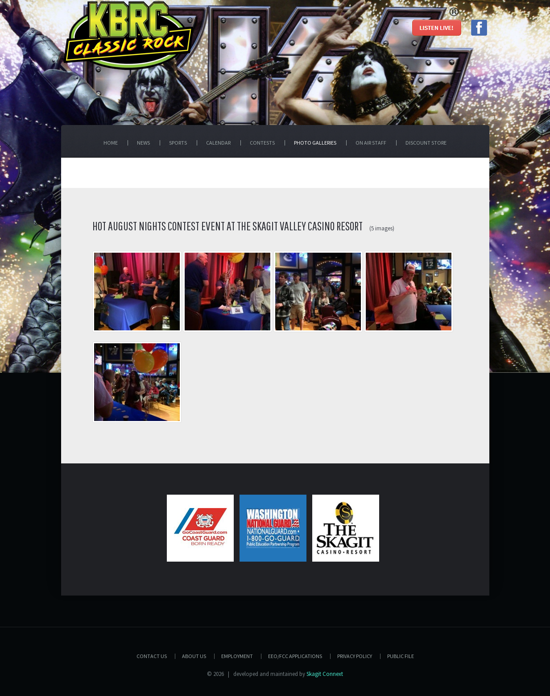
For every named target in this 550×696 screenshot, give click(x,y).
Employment (237, 656)
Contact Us (151, 656)
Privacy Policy (354, 656)
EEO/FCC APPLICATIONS (295, 656)
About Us (194, 656)
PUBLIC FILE (400, 656)
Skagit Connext (324, 674)
